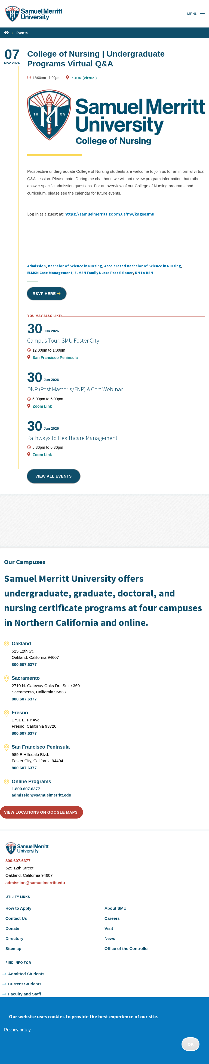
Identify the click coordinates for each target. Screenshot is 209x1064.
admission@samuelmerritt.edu (41, 795)
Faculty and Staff (24, 994)
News (109, 938)
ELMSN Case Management (49, 272)
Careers (112, 918)
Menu (192, 14)
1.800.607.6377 (26, 788)
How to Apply (18, 908)
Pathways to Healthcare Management (72, 438)
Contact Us (16, 918)
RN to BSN (144, 272)
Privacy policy (17, 1030)
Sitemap (13, 948)
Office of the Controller (126, 948)
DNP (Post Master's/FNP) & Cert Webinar (75, 389)
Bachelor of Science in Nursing (75, 265)
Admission (36, 265)
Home (6, 32)
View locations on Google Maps (41, 812)
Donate (12, 928)
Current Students (25, 984)
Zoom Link (42, 406)
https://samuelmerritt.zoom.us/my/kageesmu (109, 214)
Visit (108, 928)
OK (190, 1044)
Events (22, 32)
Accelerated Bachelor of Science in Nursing (142, 265)
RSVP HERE (44, 293)
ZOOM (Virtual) (84, 77)
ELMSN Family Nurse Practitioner (104, 272)
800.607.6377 (24, 664)
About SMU (115, 908)
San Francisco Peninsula (55, 357)
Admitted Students (26, 973)
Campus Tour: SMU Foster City (63, 340)
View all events (53, 476)
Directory (14, 938)
